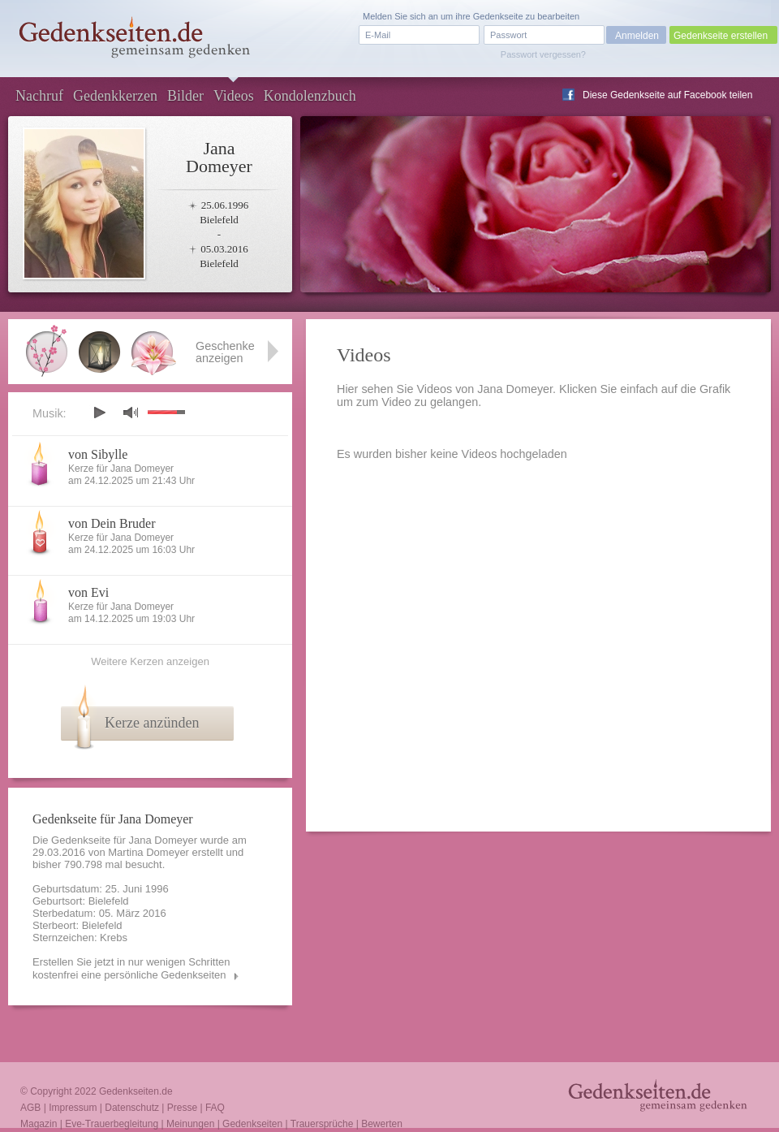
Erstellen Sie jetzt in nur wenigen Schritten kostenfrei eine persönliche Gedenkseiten (131, 968)
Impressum (73, 1107)
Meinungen (190, 1124)
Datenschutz (132, 1107)
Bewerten (381, 1124)
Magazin (38, 1124)
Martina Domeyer (148, 852)
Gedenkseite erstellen (721, 35)
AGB (30, 1107)
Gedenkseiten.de (136, 1091)
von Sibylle (97, 454)
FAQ (215, 1107)
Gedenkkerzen (115, 96)
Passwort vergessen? (543, 54)
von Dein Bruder (112, 523)
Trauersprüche (322, 1124)
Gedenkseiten (252, 1124)
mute (130, 412)
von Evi (88, 592)
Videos (233, 96)
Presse (182, 1107)
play (99, 412)
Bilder (185, 96)
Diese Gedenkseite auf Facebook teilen (667, 95)
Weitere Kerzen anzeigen (150, 661)
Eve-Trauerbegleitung (111, 1124)
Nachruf (39, 96)
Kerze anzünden (152, 723)
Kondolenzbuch (310, 96)
